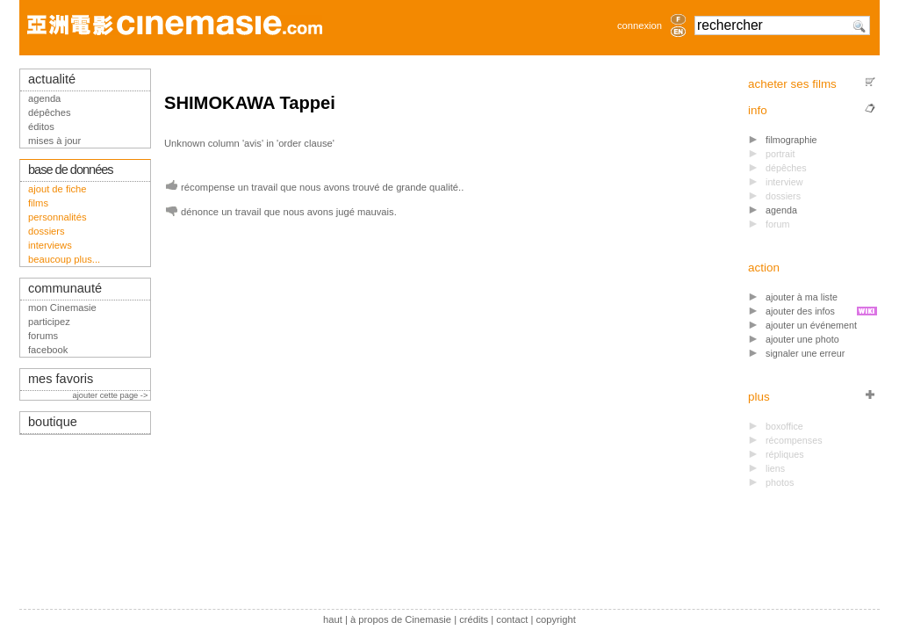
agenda (781, 210)
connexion (639, 25)
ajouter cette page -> (111, 395)
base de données (70, 170)
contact (512, 619)
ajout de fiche (57, 189)
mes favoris (60, 379)
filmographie (791, 139)
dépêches (49, 112)
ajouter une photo (802, 339)
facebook (48, 349)
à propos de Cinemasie (400, 619)
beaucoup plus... (64, 259)
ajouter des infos (800, 311)
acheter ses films (792, 83)
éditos (41, 126)
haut (332, 619)
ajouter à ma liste (802, 297)
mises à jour (54, 140)
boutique (52, 422)
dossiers (46, 231)
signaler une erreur (805, 353)
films (38, 203)
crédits (473, 619)
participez (49, 321)
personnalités (57, 217)
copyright (555, 619)
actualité (52, 79)
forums (43, 335)
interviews (50, 245)
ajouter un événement (811, 325)
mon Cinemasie (62, 307)
